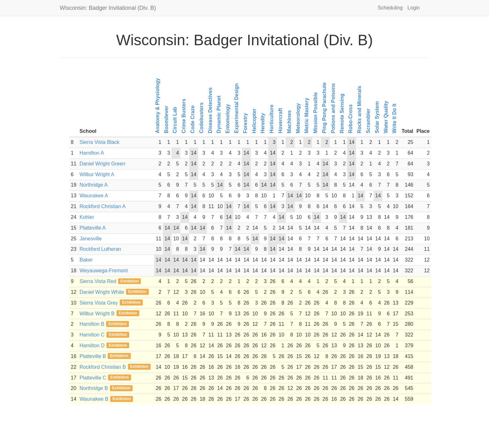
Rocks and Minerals (359, 109)
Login (414, 7)
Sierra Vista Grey (99, 303)
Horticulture (271, 119)
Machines (289, 121)
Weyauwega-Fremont (104, 270)
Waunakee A (94, 195)
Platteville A (93, 228)
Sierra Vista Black (99, 142)
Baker (86, 259)
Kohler (87, 217)
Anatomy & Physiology (157, 105)
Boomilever (166, 119)
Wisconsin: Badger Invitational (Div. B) (108, 8)
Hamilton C (92, 334)
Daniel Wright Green (102, 163)
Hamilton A (92, 153)
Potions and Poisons (332, 108)
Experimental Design (236, 108)
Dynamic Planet (218, 114)
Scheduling (390, 7)
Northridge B (94, 388)
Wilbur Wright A (97, 174)
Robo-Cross (350, 118)
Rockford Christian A (103, 206)
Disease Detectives (210, 110)
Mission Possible (315, 112)
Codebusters (201, 117)
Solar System (376, 117)
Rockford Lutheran (100, 249)
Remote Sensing (341, 113)
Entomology (227, 118)
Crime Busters (183, 116)
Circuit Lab (175, 120)
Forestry (245, 123)
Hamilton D (92, 345)
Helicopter (254, 120)
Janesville (91, 238)
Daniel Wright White (102, 292)
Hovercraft (280, 120)
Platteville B (93, 356)
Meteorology (297, 118)
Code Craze (192, 119)
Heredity (262, 123)
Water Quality (385, 117)
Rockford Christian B (103, 367)
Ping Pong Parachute (324, 108)
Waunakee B (94, 399)
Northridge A (94, 185)
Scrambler (368, 120)
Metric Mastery (306, 115)
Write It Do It (394, 118)
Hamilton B (92, 324)
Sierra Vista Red (98, 281)
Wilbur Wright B (97, 313)
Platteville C (93, 377)
